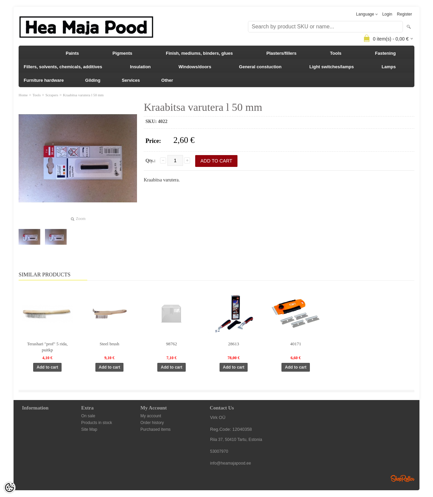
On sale (88, 416)
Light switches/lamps (331, 66)
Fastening (385, 53)
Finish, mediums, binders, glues (199, 53)
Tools (336, 53)
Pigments (123, 53)
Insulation (140, 66)
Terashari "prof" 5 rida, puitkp (47, 346)
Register (404, 14)
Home (23, 95)
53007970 (219, 451)
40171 (295, 343)
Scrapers (51, 95)
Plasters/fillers (281, 53)
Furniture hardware (44, 80)
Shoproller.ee (402, 478)
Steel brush (109, 343)
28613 (233, 343)
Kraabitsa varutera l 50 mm (83, 95)
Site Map (89, 429)
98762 (171, 343)
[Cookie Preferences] (9, 487)
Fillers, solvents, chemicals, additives (63, 66)
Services (131, 80)
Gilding (92, 80)
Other (167, 80)
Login (387, 14)
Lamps (389, 66)
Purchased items (155, 429)
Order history (152, 422)
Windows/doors (195, 66)
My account (150, 416)
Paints (72, 53)
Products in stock (96, 422)
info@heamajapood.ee (230, 463)
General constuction (260, 66)
